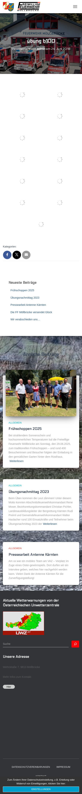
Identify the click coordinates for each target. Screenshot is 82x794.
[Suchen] (75, 644)
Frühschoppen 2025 (22, 290)
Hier (8, 686)
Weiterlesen (17, 461)
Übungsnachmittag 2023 (24, 297)
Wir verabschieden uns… (25, 319)
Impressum (63, 767)
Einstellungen (40, 789)
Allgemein (15, 422)
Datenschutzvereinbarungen (31, 767)
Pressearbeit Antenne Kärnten (28, 304)
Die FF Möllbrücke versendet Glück (31, 312)
